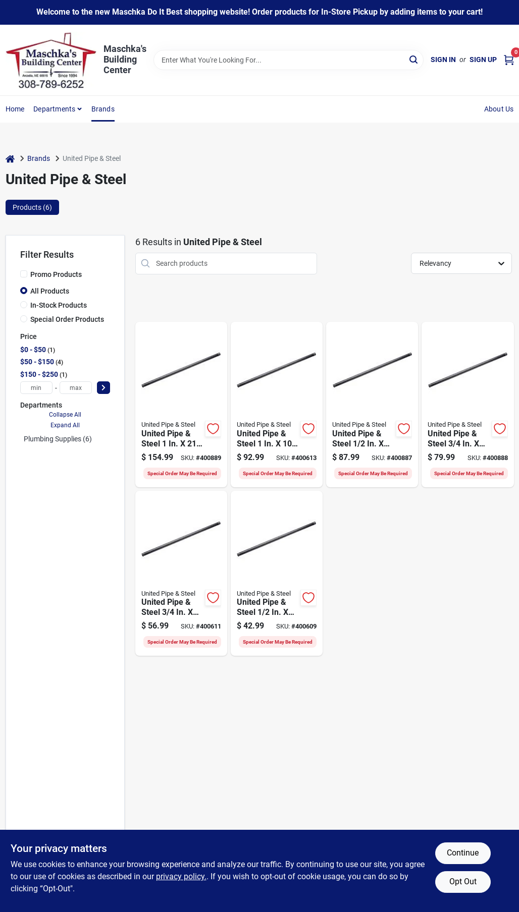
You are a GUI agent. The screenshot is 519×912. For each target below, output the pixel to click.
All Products (49, 291)
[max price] (76, 387)
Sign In (443, 59)
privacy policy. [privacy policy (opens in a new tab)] (181, 876)
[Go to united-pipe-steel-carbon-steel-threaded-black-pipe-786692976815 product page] (277, 404)
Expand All (65, 425)
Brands (103, 109)
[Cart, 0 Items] (509, 59)
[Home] (10, 158)
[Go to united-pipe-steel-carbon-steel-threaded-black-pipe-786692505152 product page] (181, 573)
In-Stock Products (58, 305)
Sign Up (483, 59)
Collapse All (65, 414)
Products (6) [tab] (32, 207)
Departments (54, 109)
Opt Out (463, 881)
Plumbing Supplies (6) (58, 439)
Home (15, 109)
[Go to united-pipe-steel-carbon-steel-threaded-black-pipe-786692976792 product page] (277, 573)
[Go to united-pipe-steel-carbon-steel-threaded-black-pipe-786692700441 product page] (181, 404)
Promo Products (56, 274)
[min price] (36, 387)
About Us (499, 109)
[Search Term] (288, 60)
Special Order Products (67, 319)
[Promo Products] (23, 273)
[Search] (414, 59)
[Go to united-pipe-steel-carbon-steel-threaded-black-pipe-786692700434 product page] (467, 404)
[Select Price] (103, 387)
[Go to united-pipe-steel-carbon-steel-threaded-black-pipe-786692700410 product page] (372, 404)
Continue (463, 853)
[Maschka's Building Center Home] (51, 60)
